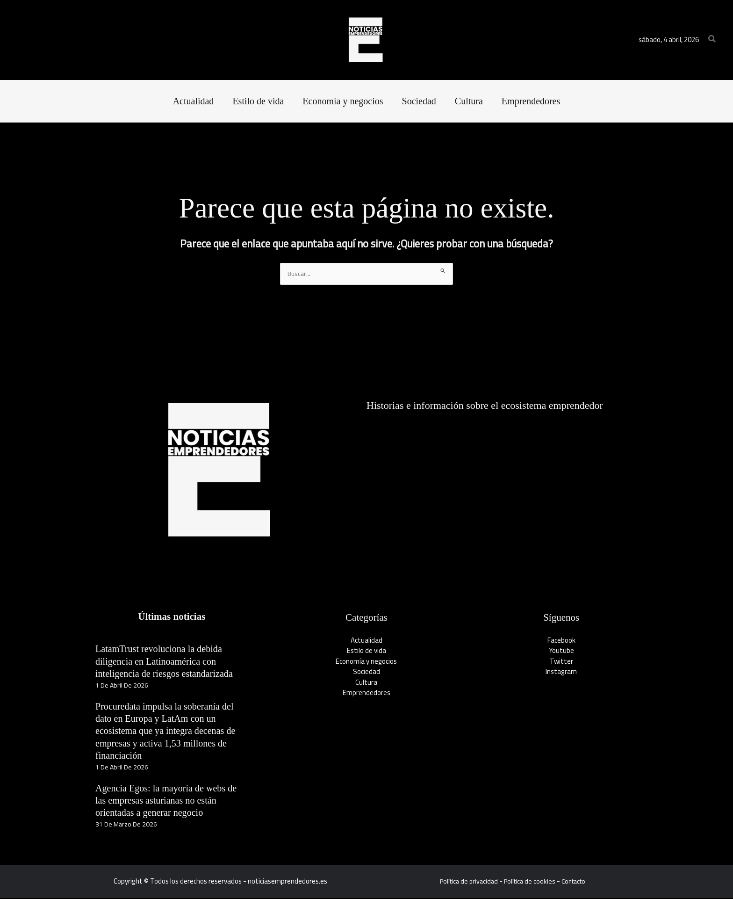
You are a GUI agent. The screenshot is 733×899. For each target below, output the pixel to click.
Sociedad (366, 672)
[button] (712, 40)
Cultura (366, 683)
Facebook (561, 641)
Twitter (561, 662)
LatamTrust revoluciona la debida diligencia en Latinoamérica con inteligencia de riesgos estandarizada (170, 662)
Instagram (561, 672)
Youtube (561, 651)
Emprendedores (366, 693)
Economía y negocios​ (366, 662)
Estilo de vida (366, 651)
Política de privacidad (465, 882)
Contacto (577, 882)
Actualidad (366, 641)
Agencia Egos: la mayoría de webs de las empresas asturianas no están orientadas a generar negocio (167, 801)
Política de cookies (530, 882)
